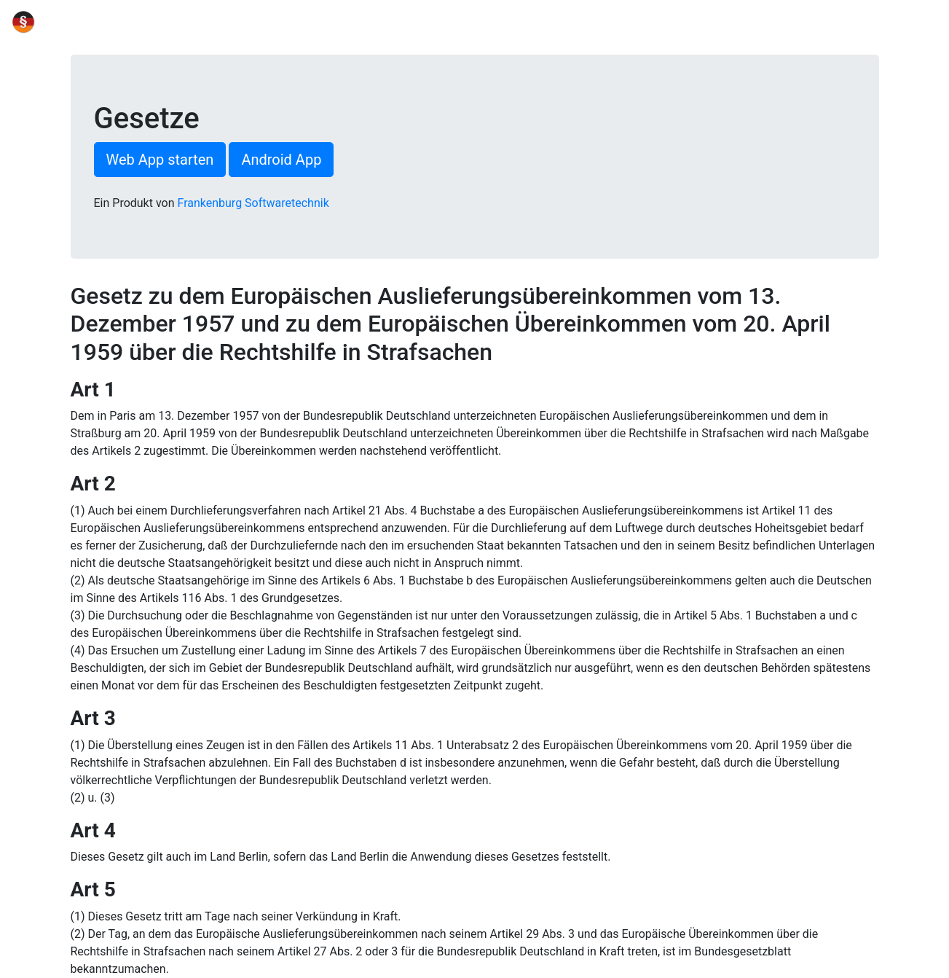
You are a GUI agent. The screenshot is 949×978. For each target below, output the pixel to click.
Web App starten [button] (160, 159)
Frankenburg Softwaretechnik (253, 203)
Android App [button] (281, 159)
